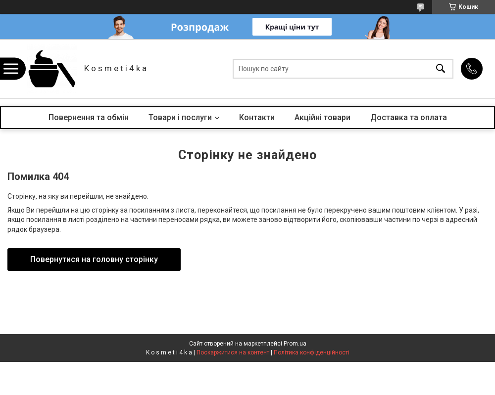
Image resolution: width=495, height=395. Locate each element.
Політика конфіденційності (311, 352)
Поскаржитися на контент (233, 352)
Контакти (257, 117)
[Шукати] (440, 69)
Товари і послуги (180, 117)
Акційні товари (322, 117)
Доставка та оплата (408, 117)
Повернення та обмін (89, 117)
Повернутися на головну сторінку (94, 259)
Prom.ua (295, 343)
